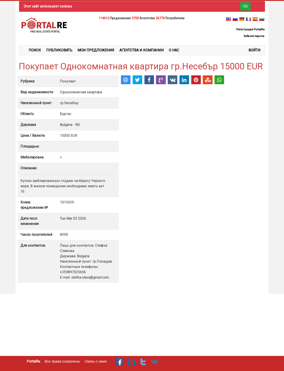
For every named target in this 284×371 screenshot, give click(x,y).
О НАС (174, 50)
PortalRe (33, 361)
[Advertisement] (142, 32)
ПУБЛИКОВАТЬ (59, 50)
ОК (245, 6)
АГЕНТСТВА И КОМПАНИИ (141, 50)
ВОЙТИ (254, 50)
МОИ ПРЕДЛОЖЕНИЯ (95, 50)
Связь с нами (96, 361)
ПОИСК (35, 50)
